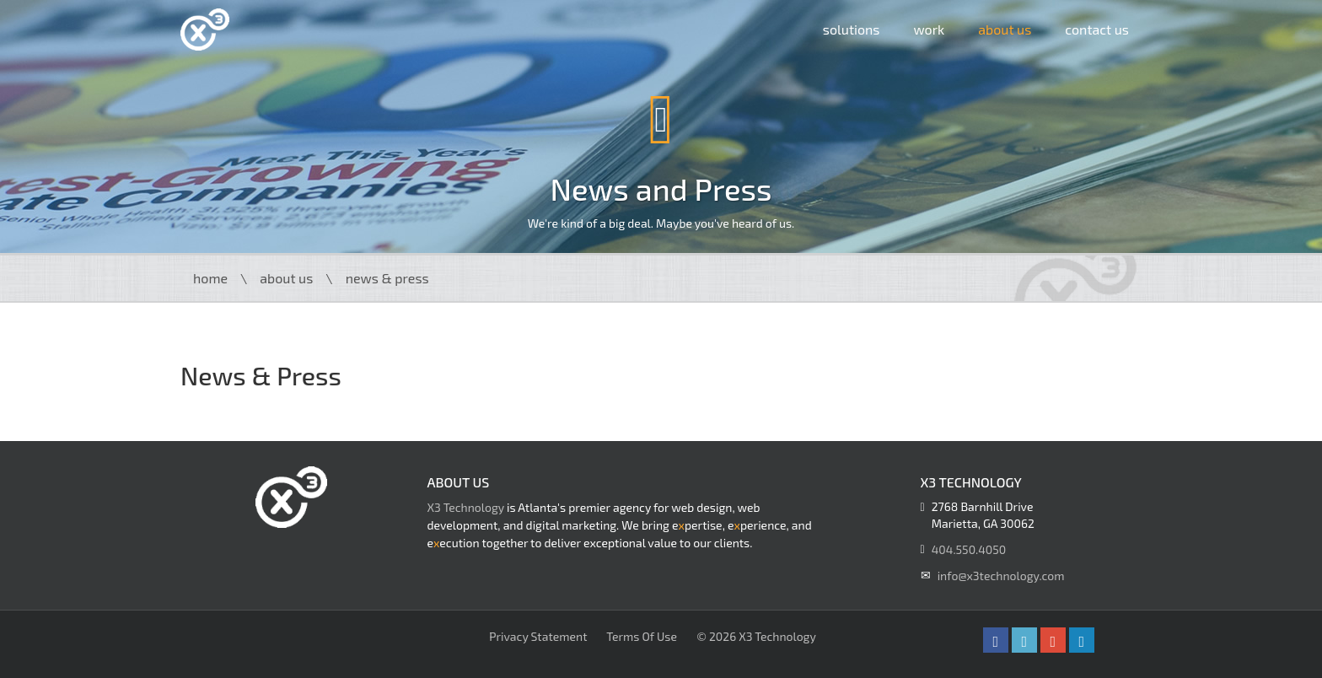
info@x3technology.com (1001, 575)
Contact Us (1097, 29)
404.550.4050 (969, 549)
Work (928, 29)
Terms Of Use (641, 636)
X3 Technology (465, 507)
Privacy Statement (538, 636)
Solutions (851, 29)
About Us (1004, 29)
